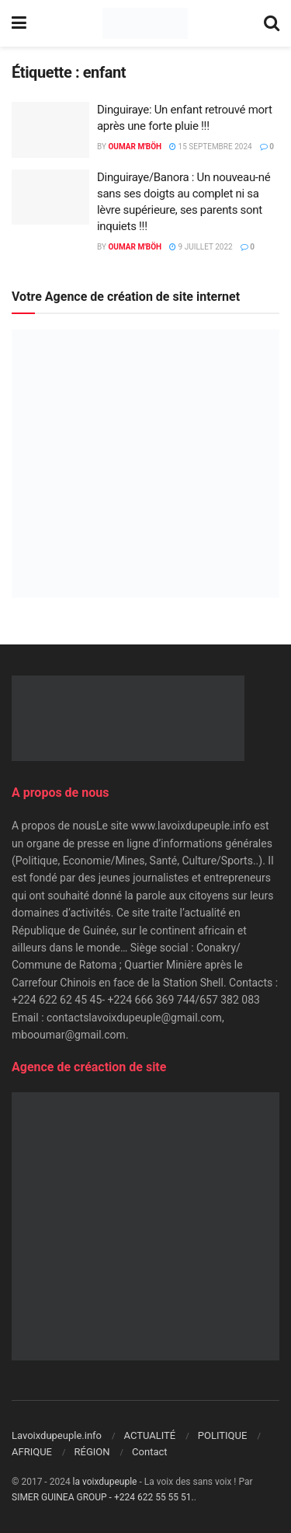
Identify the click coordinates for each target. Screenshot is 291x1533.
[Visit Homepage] (144, 23)
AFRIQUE (32, 1452)
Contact (149, 1452)
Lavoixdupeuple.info (57, 1435)
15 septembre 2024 (210, 146)
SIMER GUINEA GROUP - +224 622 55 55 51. (103, 1497)
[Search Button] (271, 23)
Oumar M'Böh (134, 146)
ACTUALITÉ (150, 1435)
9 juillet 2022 (201, 247)
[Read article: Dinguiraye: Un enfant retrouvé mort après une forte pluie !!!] (50, 130)
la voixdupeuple (105, 1481)
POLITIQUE (223, 1435)
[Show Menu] (19, 23)
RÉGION (92, 1452)
